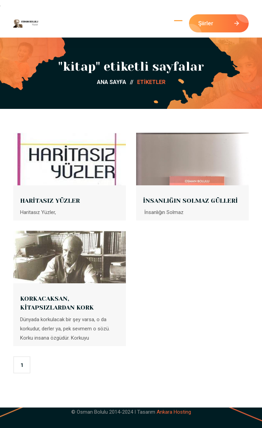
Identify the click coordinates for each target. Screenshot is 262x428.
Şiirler (218, 23)
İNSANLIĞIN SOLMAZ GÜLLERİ (190, 200)
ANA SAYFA (117, 82)
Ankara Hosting (174, 412)
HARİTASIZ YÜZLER (50, 200)
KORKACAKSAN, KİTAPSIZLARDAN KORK (57, 303)
